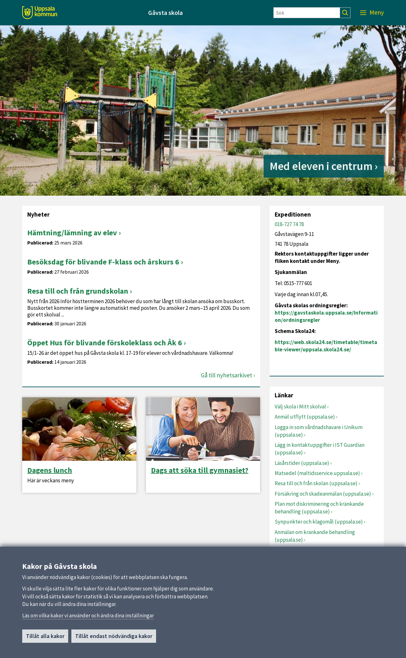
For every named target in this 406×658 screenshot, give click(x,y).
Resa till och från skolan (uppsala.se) (316, 483)
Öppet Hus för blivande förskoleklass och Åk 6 (104, 343)
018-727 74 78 (289, 224)
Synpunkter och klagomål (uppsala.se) (319, 521)
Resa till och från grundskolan (77, 291)
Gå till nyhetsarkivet (226, 375)
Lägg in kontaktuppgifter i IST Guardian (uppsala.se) (319, 448)
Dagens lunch (49, 470)
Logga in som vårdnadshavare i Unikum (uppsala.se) (319, 431)
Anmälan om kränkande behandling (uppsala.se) (315, 536)
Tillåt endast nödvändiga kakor (113, 636)
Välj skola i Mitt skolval (300, 406)
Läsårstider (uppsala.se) (302, 462)
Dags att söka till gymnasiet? (199, 470)
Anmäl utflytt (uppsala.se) (305, 416)
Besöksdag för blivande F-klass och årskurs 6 (103, 262)
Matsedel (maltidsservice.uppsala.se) (317, 473)
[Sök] (306, 12)
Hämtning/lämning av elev (72, 233)
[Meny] (372, 12)
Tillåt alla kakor (45, 636)
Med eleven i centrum (321, 166)
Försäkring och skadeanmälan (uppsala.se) (323, 493)
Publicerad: (40, 243)
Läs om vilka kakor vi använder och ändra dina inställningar (88, 615)
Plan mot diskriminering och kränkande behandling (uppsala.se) (319, 507)
